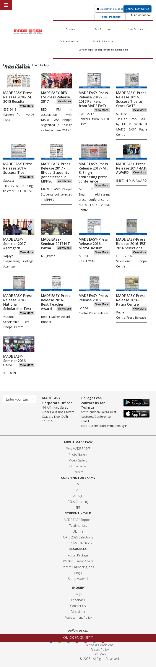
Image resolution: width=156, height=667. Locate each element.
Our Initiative (78, 466)
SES (78, 508)
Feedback (78, 600)
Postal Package (110, 16)
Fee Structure (103, 29)
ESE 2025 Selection (77, 543)
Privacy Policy (100, 649)
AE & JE (78, 496)
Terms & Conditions (99, 645)
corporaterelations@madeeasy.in (104, 426)
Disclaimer (78, 612)
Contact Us (78, 606)
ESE (78, 484)
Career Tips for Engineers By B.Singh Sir (103, 49)
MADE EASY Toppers (78, 520)
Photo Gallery (78, 454)
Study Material (78, 579)
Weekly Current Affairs (78, 561)
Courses (70, 29)
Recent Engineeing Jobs (78, 567)
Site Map (99, 654)
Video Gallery (78, 460)
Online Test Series (137, 8)
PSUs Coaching (78, 502)
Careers (78, 472)
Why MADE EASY (77, 449)
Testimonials (78, 525)
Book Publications (103, 41)
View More (26, 106)
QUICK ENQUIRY (78, 637)
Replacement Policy (78, 617)
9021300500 (140, 15)
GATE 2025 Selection (77, 537)
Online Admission (70, 41)
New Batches (135, 29)
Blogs (78, 573)
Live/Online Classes (111, 8)
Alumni (78, 531)
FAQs (78, 594)
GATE (78, 490)
